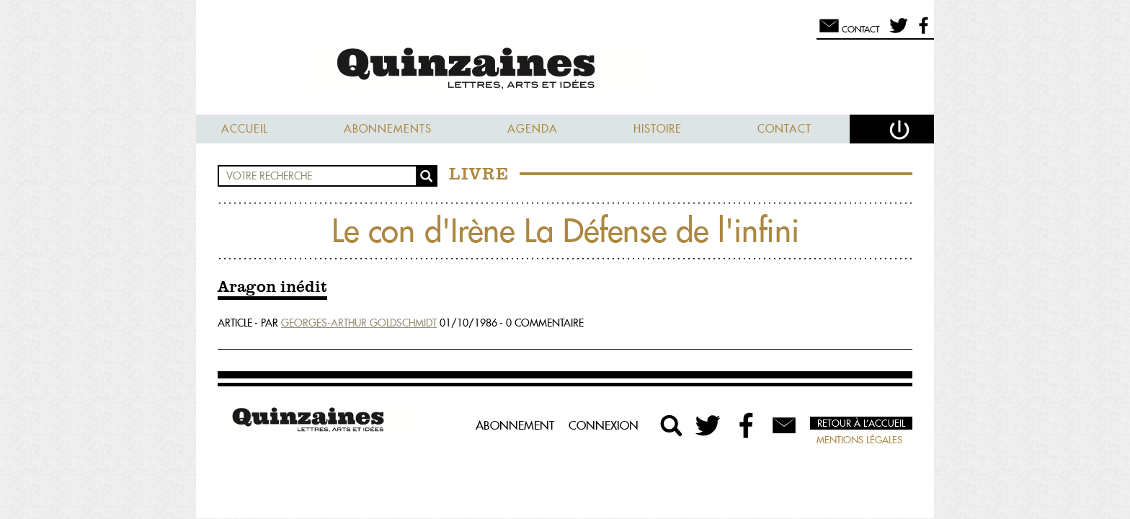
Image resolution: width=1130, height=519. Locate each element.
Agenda (532, 129)
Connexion (604, 425)
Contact (784, 129)
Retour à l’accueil (861, 423)
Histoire (657, 129)
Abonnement (515, 425)
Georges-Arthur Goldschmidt (359, 322)
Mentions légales (859, 439)
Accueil (244, 129)
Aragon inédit (272, 288)
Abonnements (388, 129)
